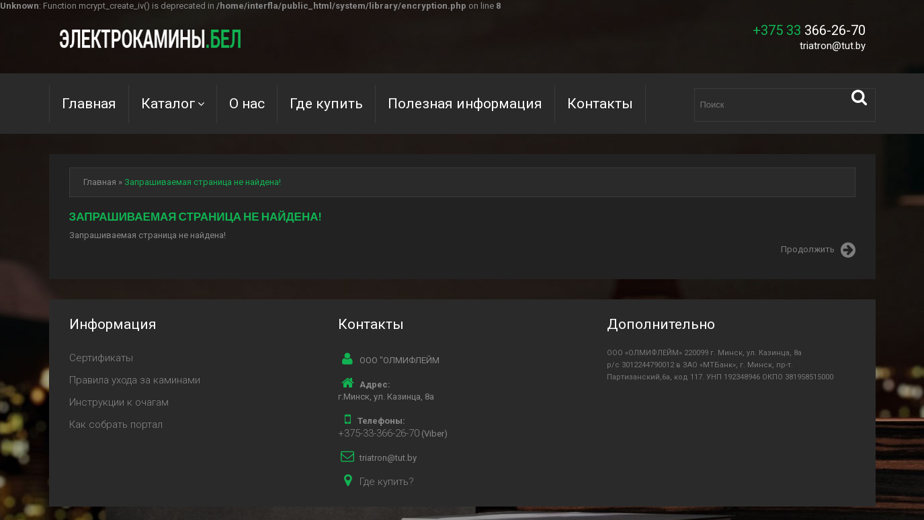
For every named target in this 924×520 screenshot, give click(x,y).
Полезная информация (465, 104)
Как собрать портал (116, 424)
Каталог (168, 104)
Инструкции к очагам (119, 402)
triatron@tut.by (833, 46)
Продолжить (818, 250)
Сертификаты (101, 358)
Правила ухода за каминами (134, 380)
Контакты (600, 104)
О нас (247, 104)
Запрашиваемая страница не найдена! (202, 182)
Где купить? (387, 482)
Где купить (326, 104)
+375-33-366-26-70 (378, 433)
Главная (89, 104)
